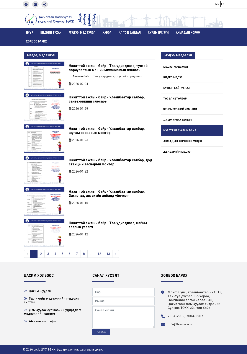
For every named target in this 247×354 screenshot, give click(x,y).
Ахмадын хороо (188, 32)
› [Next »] (115, 254)
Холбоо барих (36, 41)
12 (99, 254)
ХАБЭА (107, 32)
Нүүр (29, 32)
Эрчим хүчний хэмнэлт (180, 109)
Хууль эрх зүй (158, 32)
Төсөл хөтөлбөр (175, 98)
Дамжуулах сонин (177, 119)
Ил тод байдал (129, 32)
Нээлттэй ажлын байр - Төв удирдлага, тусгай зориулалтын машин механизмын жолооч (108, 68)
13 (108, 254)
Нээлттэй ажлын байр (179, 130)
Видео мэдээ (172, 77)
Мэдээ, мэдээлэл (82, 32)
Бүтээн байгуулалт (177, 88)
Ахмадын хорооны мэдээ (182, 141)
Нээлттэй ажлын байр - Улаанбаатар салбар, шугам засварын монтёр (107, 131)
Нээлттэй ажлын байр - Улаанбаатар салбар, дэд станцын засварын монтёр (110, 162)
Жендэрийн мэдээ (176, 151)
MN (217, 4)
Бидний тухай (51, 32)
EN (222, 4)
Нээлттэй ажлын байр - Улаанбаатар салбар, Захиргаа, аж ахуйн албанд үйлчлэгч (107, 193)
